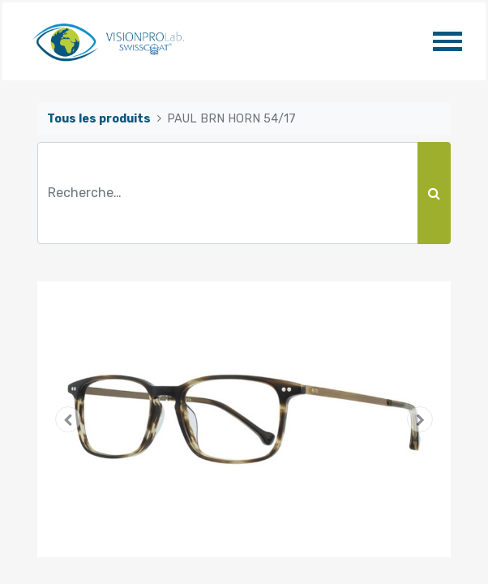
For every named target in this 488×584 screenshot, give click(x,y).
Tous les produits (99, 119)
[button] (68, 419)
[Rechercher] (434, 193)
